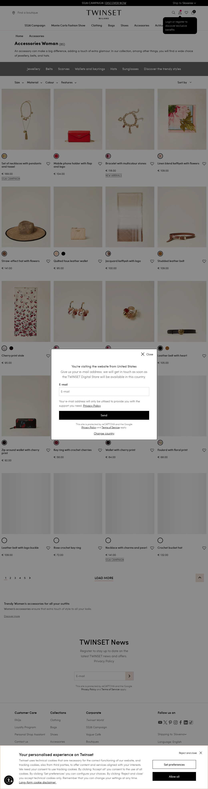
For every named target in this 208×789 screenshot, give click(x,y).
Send (104, 415)
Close (147, 354)
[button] (174, 764)
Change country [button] (104, 433)
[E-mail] (104, 391)
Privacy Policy (92, 405)
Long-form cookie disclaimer (37, 782)
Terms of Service (111, 427)
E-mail (104, 389)
